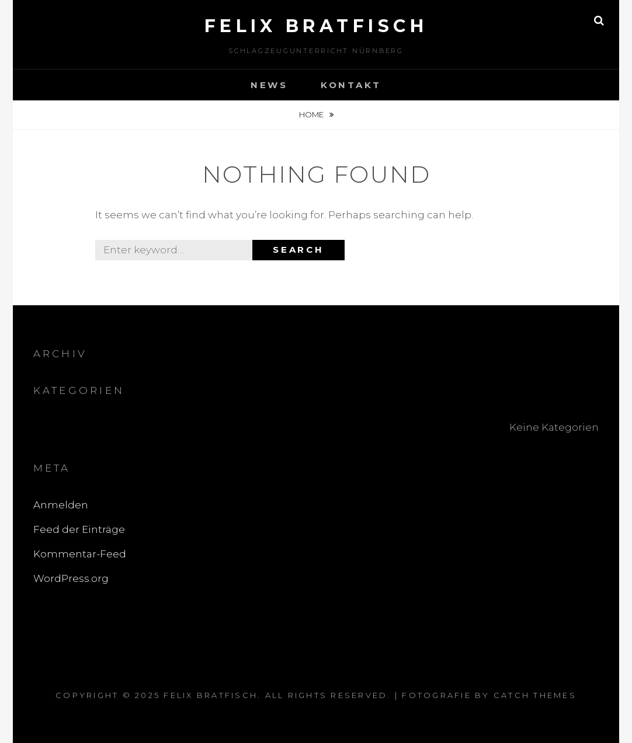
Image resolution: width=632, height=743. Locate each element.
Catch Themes (535, 695)
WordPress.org (71, 578)
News (269, 84)
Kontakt (351, 84)
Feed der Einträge (79, 529)
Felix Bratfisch (316, 26)
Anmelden (60, 505)
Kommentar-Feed (79, 554)
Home (312, 114)
